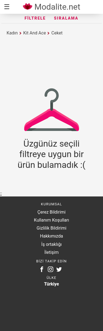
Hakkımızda (51, 236)
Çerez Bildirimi (51, 212)
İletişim (51, 252)
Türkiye (51, 284)
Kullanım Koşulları (51, 220)
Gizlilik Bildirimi (51, 228)
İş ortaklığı (51, 244)
